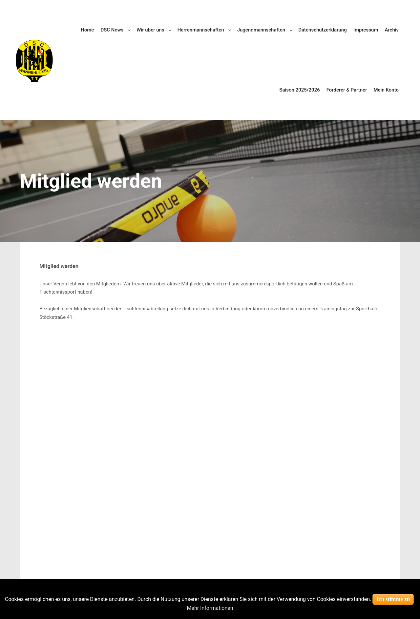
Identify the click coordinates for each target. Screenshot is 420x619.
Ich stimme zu (393, 599)
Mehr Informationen (210, 608)
